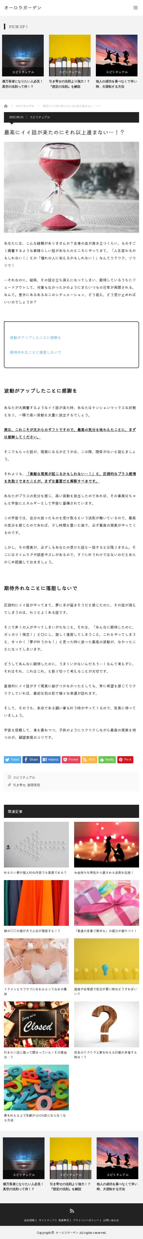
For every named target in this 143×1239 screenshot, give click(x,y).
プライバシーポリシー (86, 1220)
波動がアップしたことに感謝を (35, 337)
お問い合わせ (111, 1220)
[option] (24, 62)
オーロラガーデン (67, 1232)
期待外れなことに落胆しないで (35, 352)
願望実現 (34, 785)
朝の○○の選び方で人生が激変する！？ (32, 930)
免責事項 (63, 1220)
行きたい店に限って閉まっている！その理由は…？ (35, 1054)
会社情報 (29, 1220)
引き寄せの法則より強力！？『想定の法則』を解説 (71, 84)
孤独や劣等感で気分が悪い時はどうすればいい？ (105, 991)
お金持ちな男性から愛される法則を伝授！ (104, 872)
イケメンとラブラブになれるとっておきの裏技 (35, 991)
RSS (71, 1210)
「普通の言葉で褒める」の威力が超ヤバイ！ (105, 930)
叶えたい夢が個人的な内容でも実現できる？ (35, 872)
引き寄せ (19, 785)
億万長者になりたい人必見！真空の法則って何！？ (24, 84)
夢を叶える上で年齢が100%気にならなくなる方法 (35, 1117)
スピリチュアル (25, 72)
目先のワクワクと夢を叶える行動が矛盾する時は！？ (105, 1054)
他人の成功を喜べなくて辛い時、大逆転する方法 (118, 84)
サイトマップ (46, 1220)
